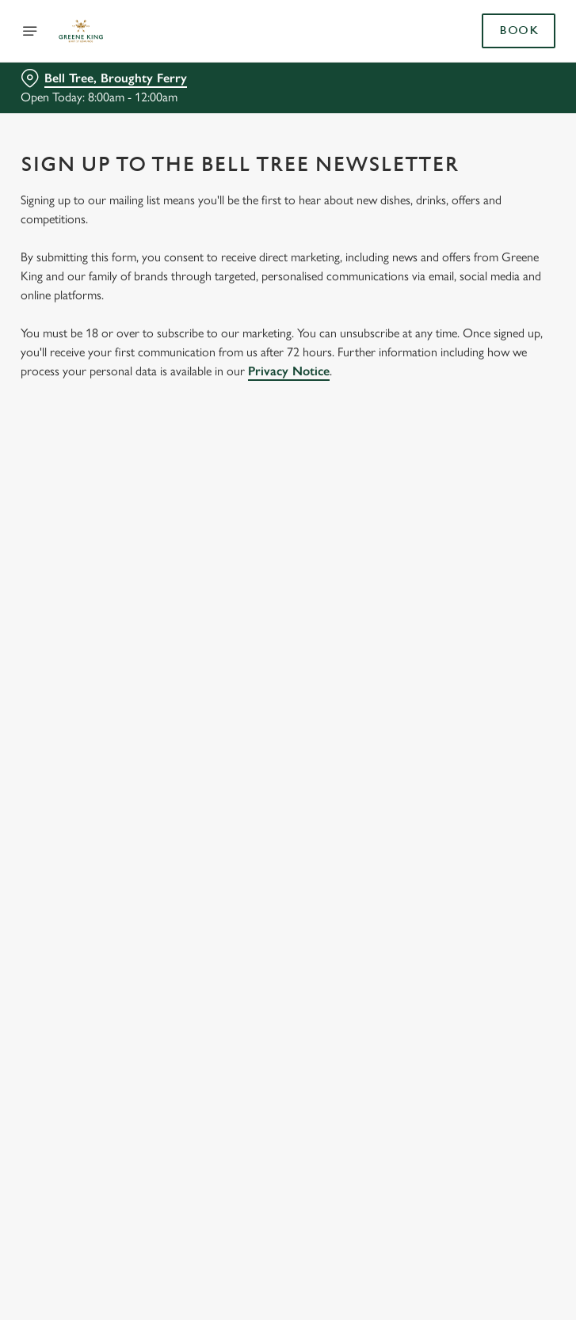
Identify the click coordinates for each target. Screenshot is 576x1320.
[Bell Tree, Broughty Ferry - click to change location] (104, 78)
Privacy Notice (289, 371)
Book (518, 30)
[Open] (30, 30)
